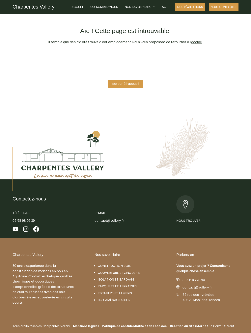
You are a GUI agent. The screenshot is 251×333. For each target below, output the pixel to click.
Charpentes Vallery (33, 7)
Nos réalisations (190, 7)
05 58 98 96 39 (24, 220)
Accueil (77, 7)
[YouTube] (15, 229)
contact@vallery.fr (109, 220)
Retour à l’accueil (125, 83)
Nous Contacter (224, 7)
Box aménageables (114, 300)
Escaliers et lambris (115, 293)
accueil (196, 42)
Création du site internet (189, 326)
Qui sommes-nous (104, 7)
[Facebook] (36, 229)
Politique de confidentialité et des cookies (134, 326)
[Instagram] (26, 229)
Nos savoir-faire (140, 7)
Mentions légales (86, 326)
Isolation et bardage (116, 279)
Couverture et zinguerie (119, 272)
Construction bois (114, 265)
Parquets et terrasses (117, 286)
